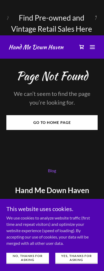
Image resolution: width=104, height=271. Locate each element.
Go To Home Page (52, 122)
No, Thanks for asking (28, 257)
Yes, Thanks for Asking (76, 257)
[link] (35, 47)
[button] (92, 47)
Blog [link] (52, 170)
